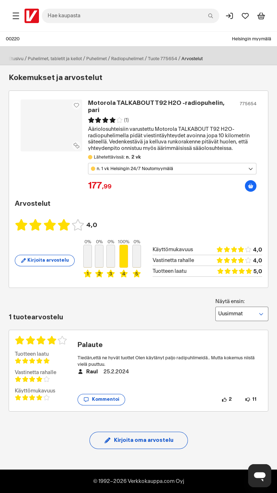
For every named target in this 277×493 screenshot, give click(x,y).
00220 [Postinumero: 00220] (12, 39)
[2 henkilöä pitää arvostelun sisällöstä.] (227, 399)
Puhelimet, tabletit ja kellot (55, 59)
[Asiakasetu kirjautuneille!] (76, 105)
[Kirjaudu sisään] (229, 16)
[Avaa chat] (259, 475)
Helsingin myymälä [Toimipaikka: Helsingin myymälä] (251, 39)
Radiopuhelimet (127, 59)
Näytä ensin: (241, 310)
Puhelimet (96, 59)
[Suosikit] (245, 16)
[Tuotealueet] (16, 16)
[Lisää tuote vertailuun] (76, 145)
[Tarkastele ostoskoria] (261, 16)
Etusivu (16, 59)
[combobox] (130, 16)
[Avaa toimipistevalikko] (172, 168)
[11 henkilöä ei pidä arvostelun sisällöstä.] (250, 399)
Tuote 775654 (162, 59)
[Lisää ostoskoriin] (250, 186)
